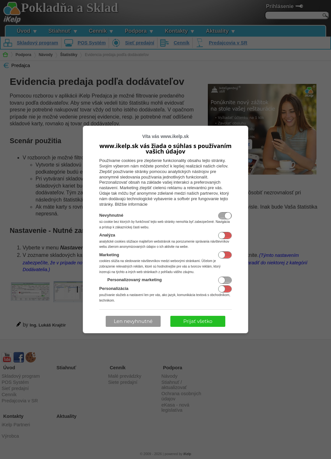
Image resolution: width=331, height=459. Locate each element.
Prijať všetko (197, 321)
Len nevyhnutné (133, 321)
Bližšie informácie (131, 204)
